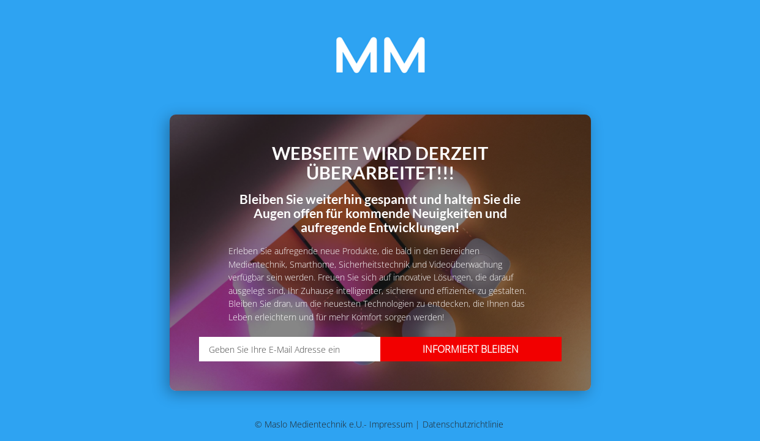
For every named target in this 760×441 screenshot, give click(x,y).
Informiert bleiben (471, 349)
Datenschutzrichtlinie (463, 424)
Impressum (392, 424)
